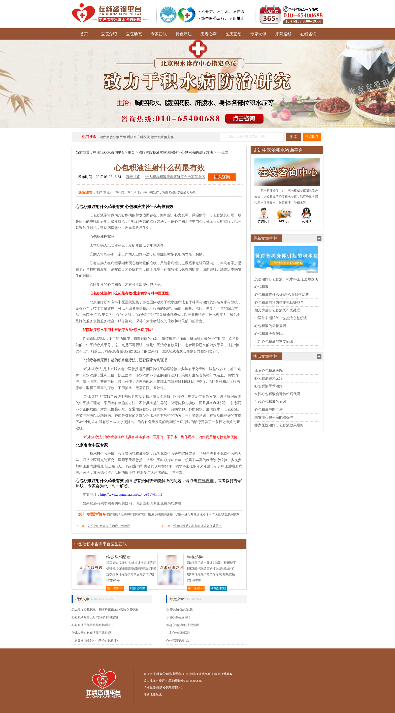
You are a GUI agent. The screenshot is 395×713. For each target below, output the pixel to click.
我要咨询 (133, 177)
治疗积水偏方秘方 (164, 137)
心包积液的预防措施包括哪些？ (93, 625)
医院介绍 (109, 34)
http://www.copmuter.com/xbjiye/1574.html (131, 494)
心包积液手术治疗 (268, 386)
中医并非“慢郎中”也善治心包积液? (95, 640)
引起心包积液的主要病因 (182, 625)
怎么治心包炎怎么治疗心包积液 (109, 526)
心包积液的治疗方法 (197, 152)
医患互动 (233, 34)
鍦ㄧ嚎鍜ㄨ (115, 588)
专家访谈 (258, 34)
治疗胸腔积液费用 (113, 137)
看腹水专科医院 (138, 137)
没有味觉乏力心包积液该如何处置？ (197, 526)
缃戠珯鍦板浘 (153, 694)
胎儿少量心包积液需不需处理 (91, 633)
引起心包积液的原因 (270, 402)
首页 (84, 34)
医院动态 (134, 34)
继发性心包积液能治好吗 (273, 417)
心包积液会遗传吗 (178, 617)
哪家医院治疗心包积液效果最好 (279, 425)
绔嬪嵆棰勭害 (137, 588)
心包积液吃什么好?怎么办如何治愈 (95, 617)
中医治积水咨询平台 (109, 152)
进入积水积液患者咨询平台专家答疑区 (175, 177)
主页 (131, 152)
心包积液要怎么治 (178, 640)
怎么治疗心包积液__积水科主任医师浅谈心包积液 (105, 609)
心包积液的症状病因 (179, 609)
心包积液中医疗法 (268, 409)
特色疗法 (184, 34)
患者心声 (209, 34)
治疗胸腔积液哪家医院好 (158, 152)
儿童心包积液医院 (178, 633)
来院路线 (283, 34)
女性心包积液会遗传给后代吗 (277, 394)
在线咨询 (308, 34)
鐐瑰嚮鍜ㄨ (174, 687)
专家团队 (159, 34)
